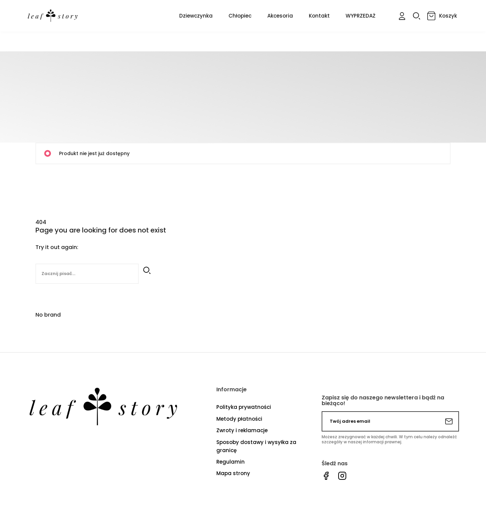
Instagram (342, 475)
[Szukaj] (87, 274)
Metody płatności (239, 418)
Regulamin (230, 461)
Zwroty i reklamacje (242, 430)
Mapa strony (233, 472)
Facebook (326, 475)
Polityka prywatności (243, 406)
